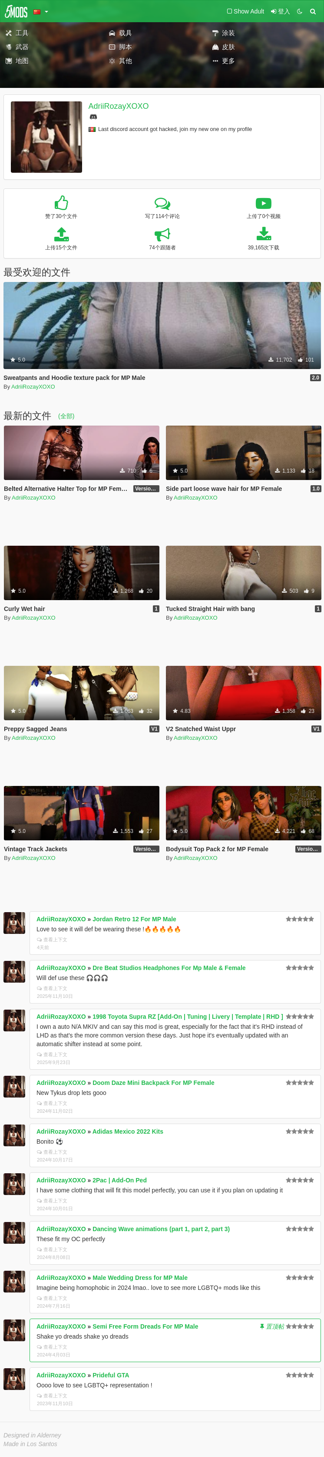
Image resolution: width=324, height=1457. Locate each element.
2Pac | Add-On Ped (120, 1180)
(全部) (66, 416)
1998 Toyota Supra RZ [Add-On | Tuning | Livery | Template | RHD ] (188, 1016)
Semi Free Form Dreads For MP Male (145, 1326)
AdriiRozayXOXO (119, 106)
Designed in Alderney (32, 1435)
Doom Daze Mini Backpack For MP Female (154, 1082)
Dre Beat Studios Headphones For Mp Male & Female (169, 967)
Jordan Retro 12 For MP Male (134, 919)
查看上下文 (52, 939)
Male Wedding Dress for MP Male (140, 1277)
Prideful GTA (111, 1375)
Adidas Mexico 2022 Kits (128, 1131)
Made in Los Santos (30, 1443)
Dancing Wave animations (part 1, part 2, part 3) (161, 1228)
